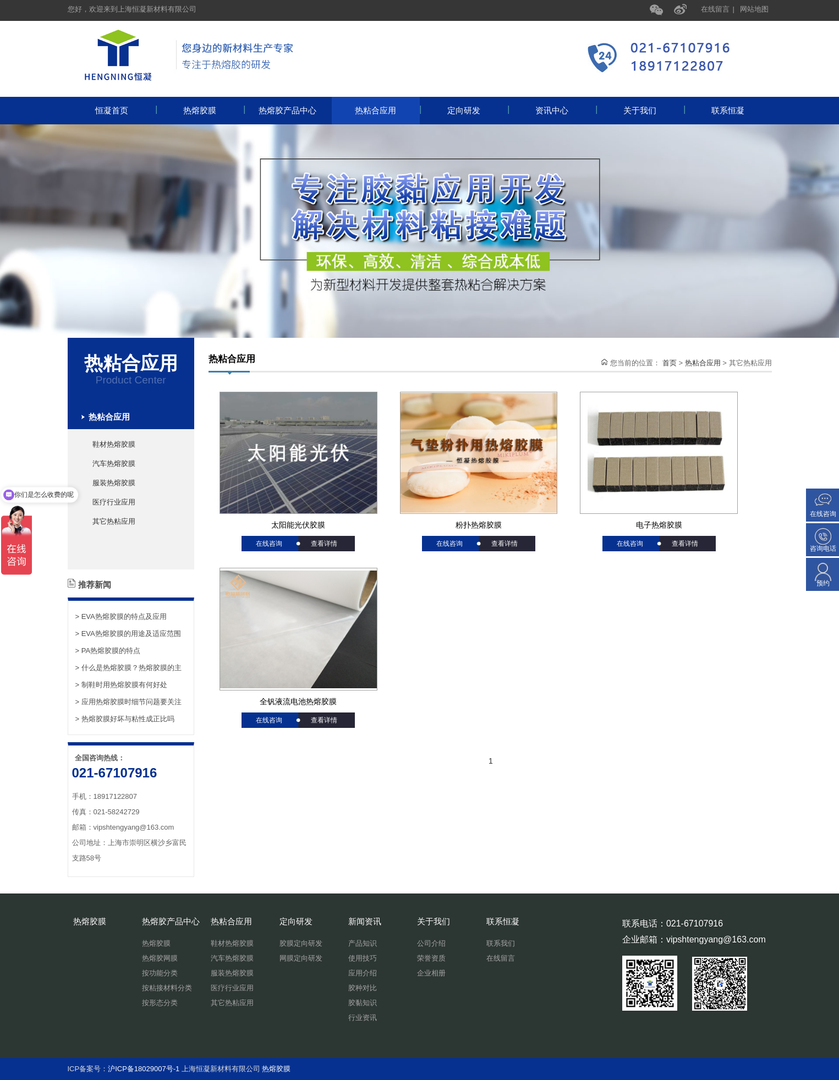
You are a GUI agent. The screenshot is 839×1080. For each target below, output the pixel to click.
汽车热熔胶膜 (113, 463)
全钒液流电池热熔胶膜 (298, 701)
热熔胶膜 (213, 110)
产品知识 (362, 943)
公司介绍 (431, 943)
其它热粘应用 (113, 521)
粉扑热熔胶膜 (479, 524)
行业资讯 (362, 1017)
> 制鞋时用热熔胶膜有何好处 (121, 685)
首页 (669, 363)
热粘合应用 (387, 110)
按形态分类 (160, 1003)
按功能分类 (160, 973)
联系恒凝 (727, 110)
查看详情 (324, 543)
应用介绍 (362, 973)
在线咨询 (269, 543)
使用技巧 (362, 958)
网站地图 (754, 9)
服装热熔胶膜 (113, 483)
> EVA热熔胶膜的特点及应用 (121, 616)
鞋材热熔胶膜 (113, 444)
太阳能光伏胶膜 (298, 524)
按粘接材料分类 (167, 988)
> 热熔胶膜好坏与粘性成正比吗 (124, 719)
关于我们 (653, 110)
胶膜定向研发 (300, 943)
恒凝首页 (125, 110)
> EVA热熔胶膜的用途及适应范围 (128, 633)
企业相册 (431, 973)
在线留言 (715, 9)
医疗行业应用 (113, 502)
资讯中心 (565, 110)
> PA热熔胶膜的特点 (108, 650)
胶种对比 (362, 988)
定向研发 (477, 110)
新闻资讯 (364, 921)
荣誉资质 (431, 958)
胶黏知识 (362, 1003)
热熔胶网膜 (160, 958)
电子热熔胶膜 (659, 524)
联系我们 (500, 943)
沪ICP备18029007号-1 (143, 1069)
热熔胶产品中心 (295, 110)
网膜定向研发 (300, 958)
